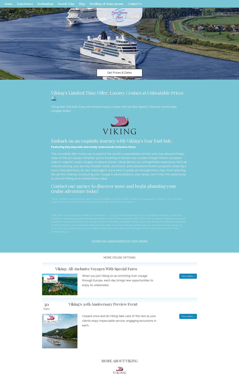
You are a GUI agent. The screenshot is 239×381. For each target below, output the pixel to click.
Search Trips (66, 4)
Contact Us (135, 4)
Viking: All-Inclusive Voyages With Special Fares (96, 268)
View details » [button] (188, 276)
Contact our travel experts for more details (119, 241)
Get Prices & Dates (119, 72)
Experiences (25, 4)
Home (8, 4)
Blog (82, 4)
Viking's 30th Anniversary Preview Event (103, 304)
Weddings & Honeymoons (106, 4)
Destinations (45, 4)
